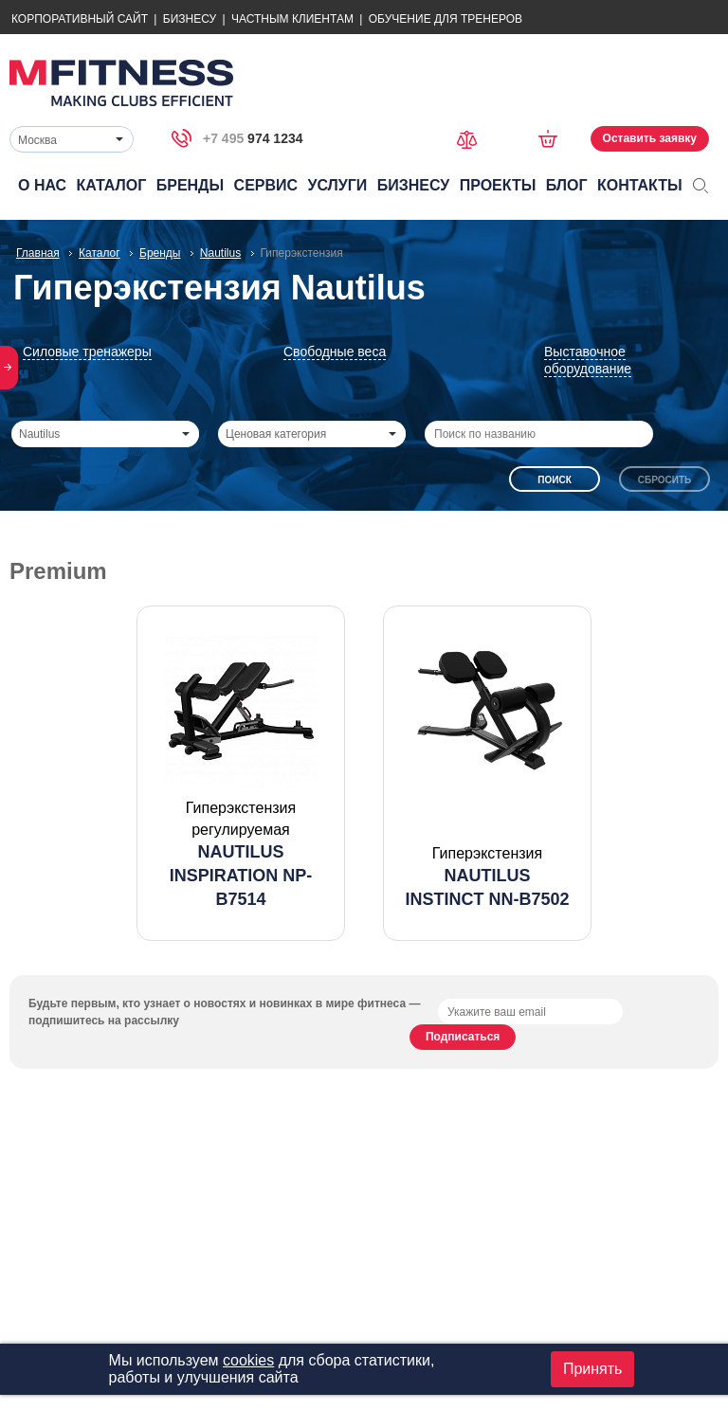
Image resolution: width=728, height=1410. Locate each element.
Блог (567, 185)
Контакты (639, 185)
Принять (593, 1369)
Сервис (266, 185)
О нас (42, 185)
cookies (248, 1360)
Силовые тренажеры (87, 351)
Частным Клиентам (292, 19)
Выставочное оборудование (587, 360)
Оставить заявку (650, 138)
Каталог (112, 185)
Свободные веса (334, 351)
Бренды (190, 185)
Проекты (498, 185)
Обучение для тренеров (445, 19)
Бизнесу (189, 19)
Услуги (337, 185)
